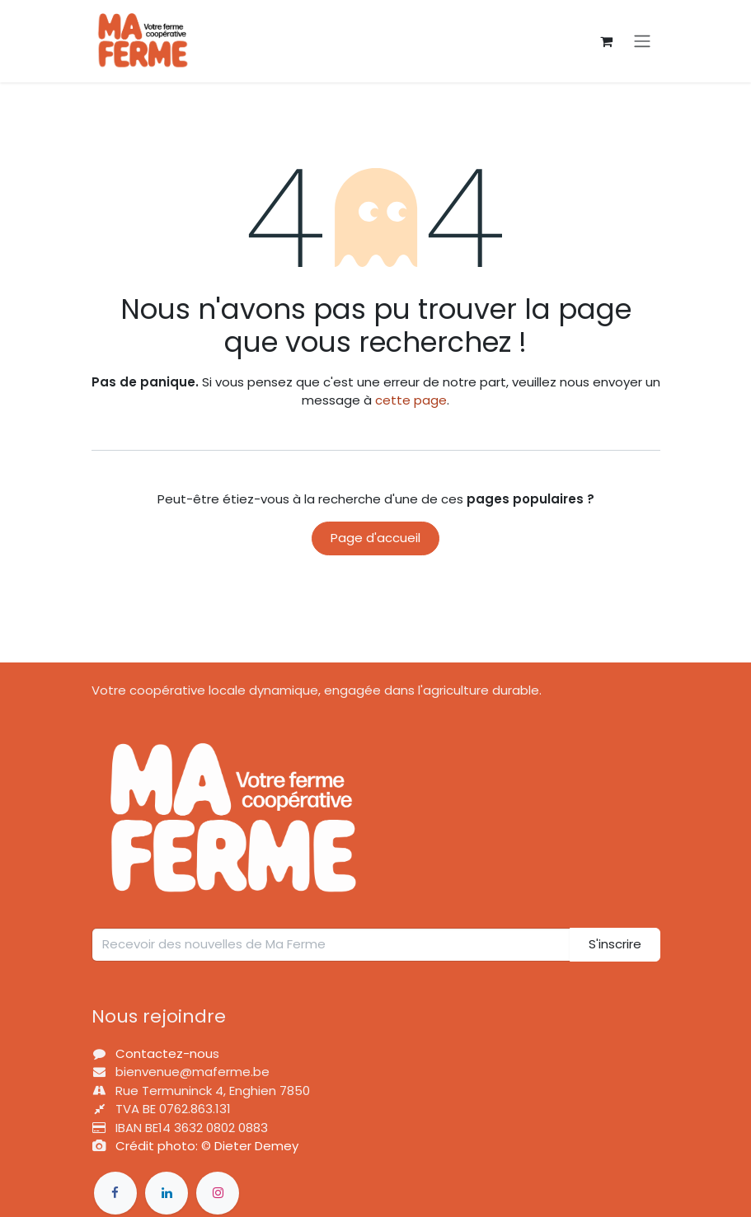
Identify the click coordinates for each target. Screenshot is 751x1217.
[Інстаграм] (217, 1193)
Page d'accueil (375, 537)
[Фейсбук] (115, 1193)
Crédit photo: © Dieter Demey (206, 1145)
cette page (411, 400)
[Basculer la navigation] (642, 41)
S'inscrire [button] (615, 944)
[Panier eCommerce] (606, 41)
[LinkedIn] (166, 1193)
